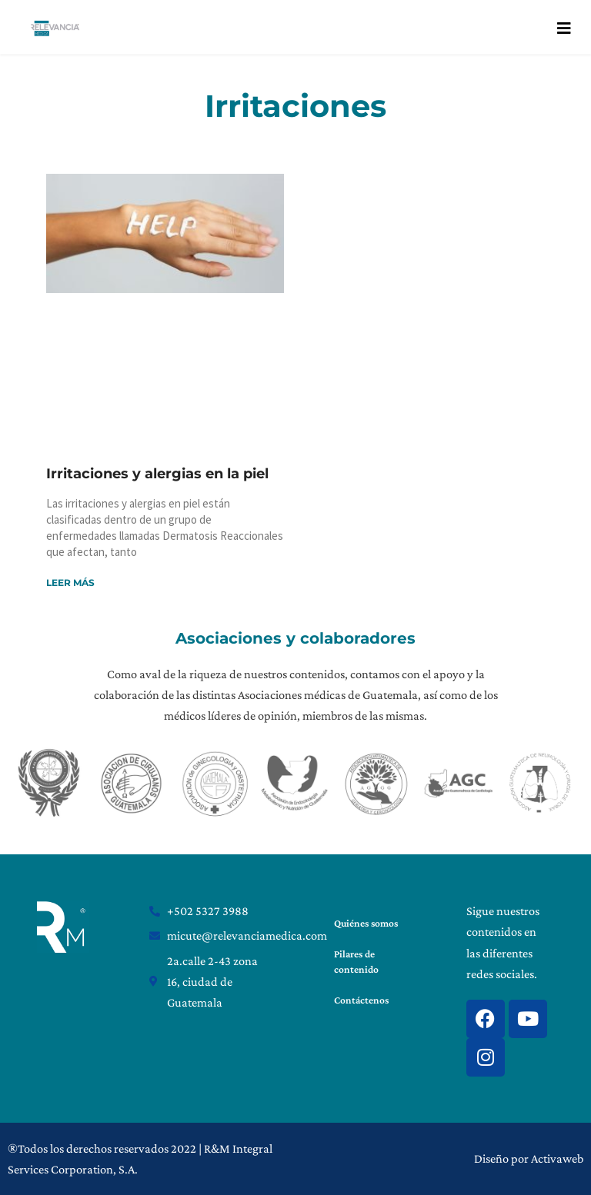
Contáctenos (360, 1000)
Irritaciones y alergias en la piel (157, 473)
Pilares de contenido (355, 961)
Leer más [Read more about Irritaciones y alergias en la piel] (70, 582)
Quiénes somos (365, 923)
